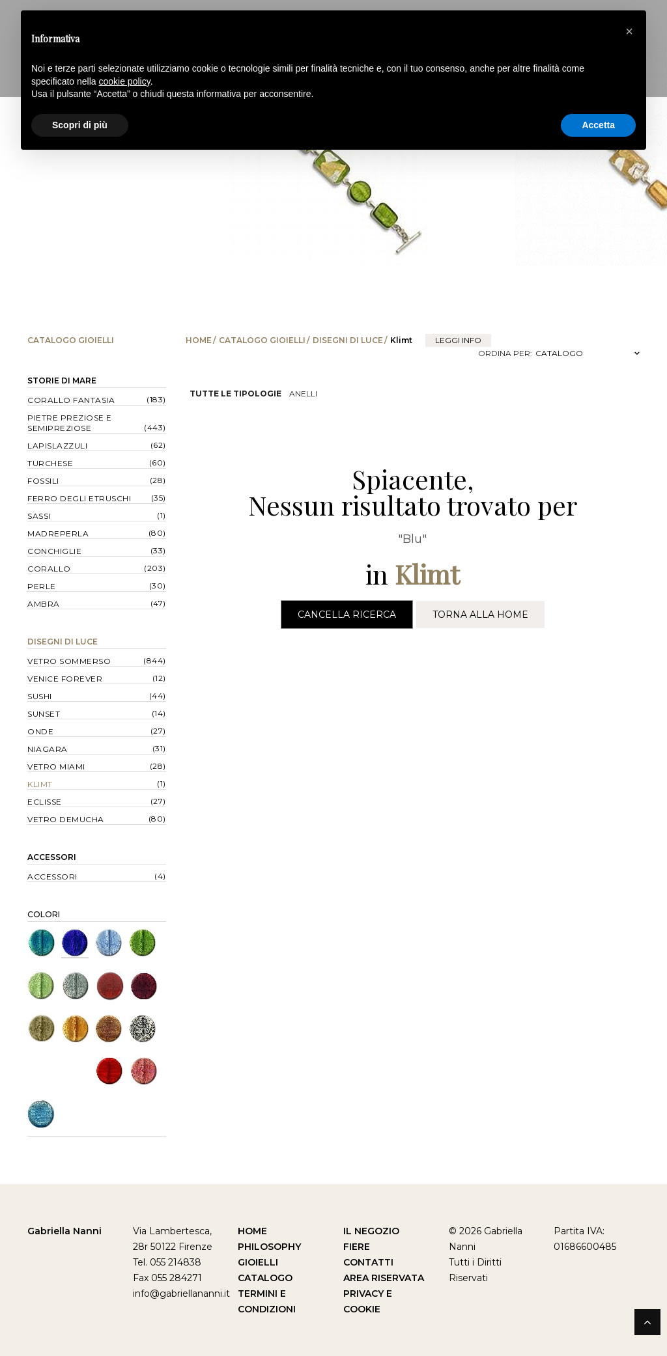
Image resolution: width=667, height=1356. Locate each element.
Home (199, 340)
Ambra (43, 604)
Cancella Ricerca (347, 614)
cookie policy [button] (124, 81)
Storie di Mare (61, 380)
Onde (40, 731)
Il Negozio (371, 1231)
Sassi (39, 516)
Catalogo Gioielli (262, 340)
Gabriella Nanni (64, 1231)
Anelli (303, 393)
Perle (41, 586)
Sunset (43, 714)
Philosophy (269, 1246)
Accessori (51, 857)
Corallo (49, 569)
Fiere (356, 1246)
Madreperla (58, 533)
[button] (629, 31)
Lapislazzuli (57, 445)
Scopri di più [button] (79, 125)
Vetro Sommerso (69, 661)
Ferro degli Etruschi (79, 498)
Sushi (39, 696)
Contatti (368, 1262)
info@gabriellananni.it (181, 1293)
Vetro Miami (56, 766)
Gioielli (258, 1262)
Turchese (50, 463)
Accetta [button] (598, 125)
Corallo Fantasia (71, 400)
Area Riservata (383, 1278)
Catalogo (265, 1278)
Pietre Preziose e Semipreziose (69, 423)
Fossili (43, 481)
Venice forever (64, 679)
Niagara (47, 749)
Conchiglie (54, 551)
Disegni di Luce (348, 340)
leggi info (458, 340)
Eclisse (44, 802)
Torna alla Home (480, 614)
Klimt (40, 784)
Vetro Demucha (65, 819)
